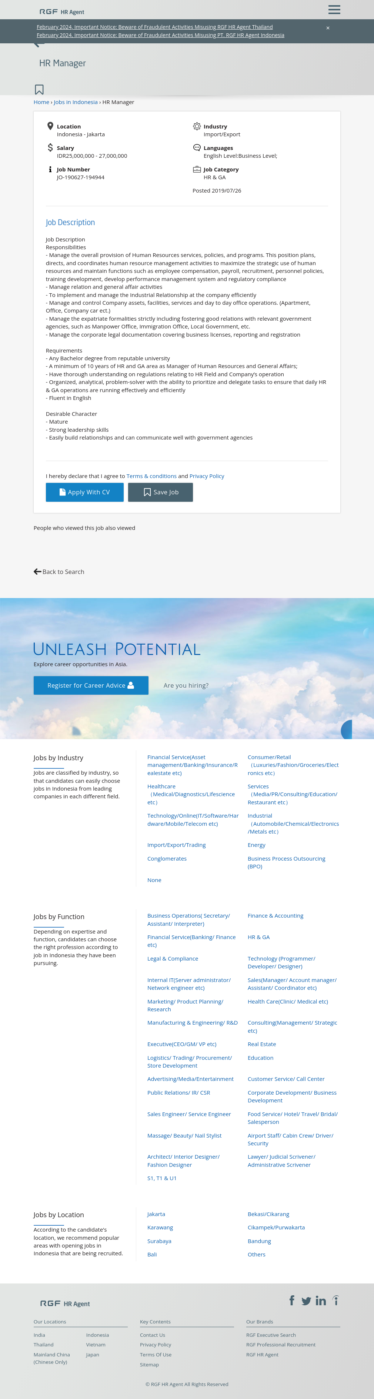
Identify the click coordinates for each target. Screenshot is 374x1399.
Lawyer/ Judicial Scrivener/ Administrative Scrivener (281, 1160)
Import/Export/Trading (176, 844)
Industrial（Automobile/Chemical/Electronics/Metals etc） (293, 823)
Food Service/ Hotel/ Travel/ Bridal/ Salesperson (293, 1117)
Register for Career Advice (90, 685)
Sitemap (149, 1364)
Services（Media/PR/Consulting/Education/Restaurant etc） (292, 794)
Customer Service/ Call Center (286, 1078)
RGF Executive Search (271, 1335)
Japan (92, 1354)
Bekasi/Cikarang (268, 1214)
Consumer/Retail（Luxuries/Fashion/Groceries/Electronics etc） (293, 765)
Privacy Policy (207, 476)
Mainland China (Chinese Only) (52, 1358)
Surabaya (159, 1241)
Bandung (259, 1241)
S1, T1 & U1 (162, 1178)
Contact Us (152, 1335)
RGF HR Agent (262, 1354)
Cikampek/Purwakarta (276, 1227)
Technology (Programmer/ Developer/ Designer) (281, 962)
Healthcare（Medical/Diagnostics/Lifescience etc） (191, 794)
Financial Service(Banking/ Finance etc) (191, 940)
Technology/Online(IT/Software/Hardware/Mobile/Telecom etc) (193, 819)
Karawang (160, 1227)
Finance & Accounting (275, 915)
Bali (152, 1254)
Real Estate (262, 1044)
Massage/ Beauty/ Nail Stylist (184, 1135)
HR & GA (259, 937)
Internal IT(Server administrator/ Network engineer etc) (189, 983)
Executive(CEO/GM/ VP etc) (181, 1044)
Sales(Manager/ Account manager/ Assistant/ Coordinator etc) (292, 983)
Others (257, 1254)
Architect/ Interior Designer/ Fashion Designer (183, 1160)
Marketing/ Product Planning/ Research (185, 1005)
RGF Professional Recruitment (280, 1344)
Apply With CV (85, 492)
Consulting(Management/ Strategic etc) (292, 1026)
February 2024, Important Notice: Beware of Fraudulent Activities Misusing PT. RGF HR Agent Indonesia (160, 35)
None (154, 880)
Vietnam (96, 1344)
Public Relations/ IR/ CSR (178, 1092)
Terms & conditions (152, 476)
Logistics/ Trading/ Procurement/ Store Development (189, 1061)
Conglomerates (167, 858)
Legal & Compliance (172, 958)
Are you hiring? (186, 685)
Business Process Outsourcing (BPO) (286, 862)
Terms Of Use (155, 1354)
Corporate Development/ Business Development (292, 1096)
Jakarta (156, 1214)
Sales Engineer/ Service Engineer (189, 1114)
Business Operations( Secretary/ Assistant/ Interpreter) (188, 919)
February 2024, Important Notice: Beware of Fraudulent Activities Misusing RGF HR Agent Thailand (155, 26)
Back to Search (63, 571)
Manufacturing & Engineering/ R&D (192, 1022)
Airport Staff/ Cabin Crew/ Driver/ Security (291, 1139)
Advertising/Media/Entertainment (190, 1078)
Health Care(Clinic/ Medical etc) (288, 1001)
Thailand (44, 1344)
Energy (257, 844)
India (39, 1335)
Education (261, 1057)
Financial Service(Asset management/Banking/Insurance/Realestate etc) (192, 765)
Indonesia (97, 1335)
